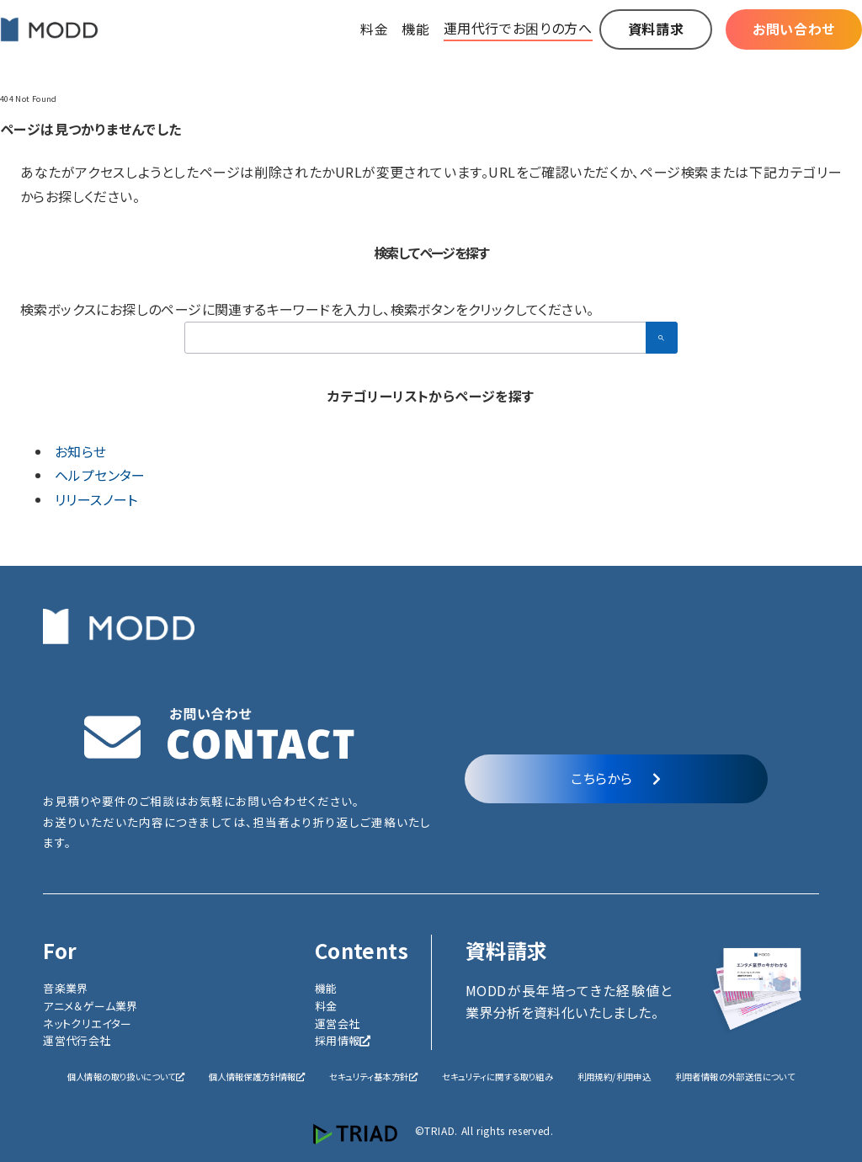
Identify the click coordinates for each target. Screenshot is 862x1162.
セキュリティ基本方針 (373, 1076)
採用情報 (343, 1040)
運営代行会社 (76, 1040)
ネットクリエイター (87, 1023)
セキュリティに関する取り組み (498, 1076)
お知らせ (81, 451)
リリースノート (96, 499)
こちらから (616, 778)
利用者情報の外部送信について (735, 1076)
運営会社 (337, 1023)
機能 (326, 988)
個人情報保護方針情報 (257, 1076)
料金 (326, 1006)
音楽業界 (65, 988)
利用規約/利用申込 (614, 1076)
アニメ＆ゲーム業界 (90, 1006)
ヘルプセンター (100, 475)
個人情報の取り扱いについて (126, 1076)
